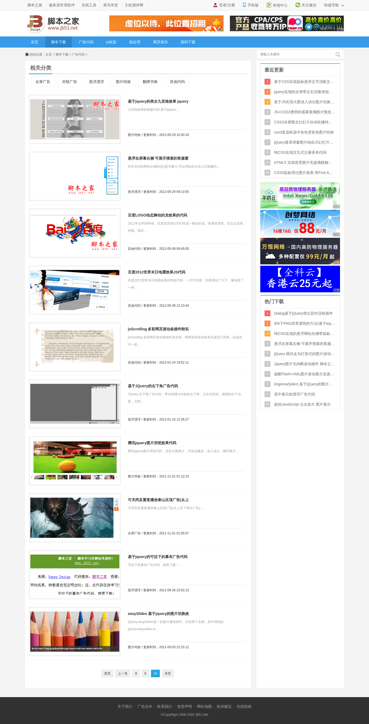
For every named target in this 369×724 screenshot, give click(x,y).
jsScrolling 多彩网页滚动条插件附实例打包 (157, 330)
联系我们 (164, 706)
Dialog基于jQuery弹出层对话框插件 (303, 313)
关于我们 (125, 706)
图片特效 (123, 82)
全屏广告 (42, 82)
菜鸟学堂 (110, 5)
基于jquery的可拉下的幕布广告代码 (157, 557)
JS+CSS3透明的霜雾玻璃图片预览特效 (304, 112)
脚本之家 (34, 5)
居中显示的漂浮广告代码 (294, 394)
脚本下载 (58, 42)
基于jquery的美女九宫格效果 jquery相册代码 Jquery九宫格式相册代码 (156, 102)
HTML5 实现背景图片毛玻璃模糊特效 (304, 162)
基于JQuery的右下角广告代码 (153, 386)
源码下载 (188, 42)
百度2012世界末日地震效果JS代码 (156, 272)
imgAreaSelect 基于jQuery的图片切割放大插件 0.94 (304, 384)
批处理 (134, 42)
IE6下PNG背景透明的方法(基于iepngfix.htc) (304, 323)
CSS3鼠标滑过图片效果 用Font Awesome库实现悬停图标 (304, 172)
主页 (48, 54)
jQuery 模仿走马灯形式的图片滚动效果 (304, 354)
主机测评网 (134, 5)
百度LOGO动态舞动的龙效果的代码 (157, 215)
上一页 (123, 673)
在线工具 (89, 5)
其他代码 (177, 82)
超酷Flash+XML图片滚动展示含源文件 (304, 374)
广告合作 (144, 706)
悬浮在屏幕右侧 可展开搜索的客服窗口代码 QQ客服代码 (156, 159)
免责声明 (184, 706)
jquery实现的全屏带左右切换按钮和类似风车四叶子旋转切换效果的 (304, 92)
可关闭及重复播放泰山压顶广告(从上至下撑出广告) (157, 501)
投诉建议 (224, 706)
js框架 (111, 42)
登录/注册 (227, 5)
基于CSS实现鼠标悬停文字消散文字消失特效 (304, 82)
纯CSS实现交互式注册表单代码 (300, 152)
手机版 (253, 5)
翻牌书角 (150, 82)
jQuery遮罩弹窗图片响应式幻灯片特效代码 (304, 142)
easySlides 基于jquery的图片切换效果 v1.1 (157, 614)
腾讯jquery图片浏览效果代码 (152, 443)
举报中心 (280, 5)
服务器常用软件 (62, 5)
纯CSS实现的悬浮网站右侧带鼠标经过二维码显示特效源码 (304, 333)
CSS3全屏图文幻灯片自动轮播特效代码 (304, 122)
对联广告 (69, 82)
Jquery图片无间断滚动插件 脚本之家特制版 (304, 364)
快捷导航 (334, 5)
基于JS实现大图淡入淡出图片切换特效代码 (304, 102)
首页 (34, 42)
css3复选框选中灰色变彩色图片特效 (304, 132)
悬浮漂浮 (96, 82)
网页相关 (160, 42)
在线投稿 (244, 706)
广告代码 (86, 42)
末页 (168, 673)
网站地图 (204, 706)
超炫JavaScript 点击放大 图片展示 (302, 404)
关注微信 (308, 5)
